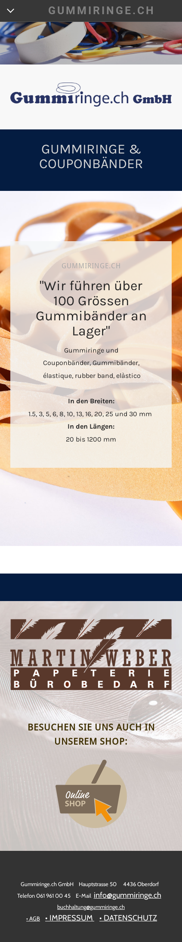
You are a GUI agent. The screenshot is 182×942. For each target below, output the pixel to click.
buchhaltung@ (73, 906)
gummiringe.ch (107, 906)
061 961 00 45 (53, 895)
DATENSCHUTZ (130, 918)
